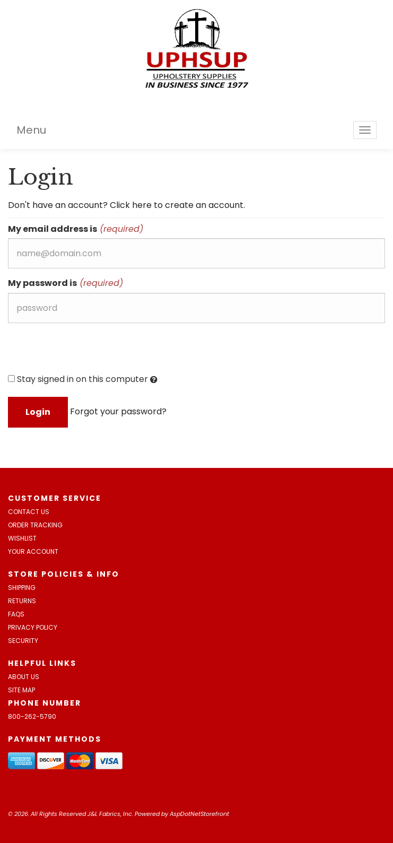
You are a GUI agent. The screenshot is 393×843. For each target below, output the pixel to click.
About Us (23, 676)
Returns (22, 600)
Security (23, 640)
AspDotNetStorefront (199, 814)
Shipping (22, 587)
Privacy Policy (32, 627)
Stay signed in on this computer (83, 379)
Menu (31, 130)
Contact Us (28, 511)
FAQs (16, 614)
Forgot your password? (118, 411)
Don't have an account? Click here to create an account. (126, 205)
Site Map (21, 689)
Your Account (33, 551)
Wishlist (22, 538)
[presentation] (88, 351)
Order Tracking (35, 524)
